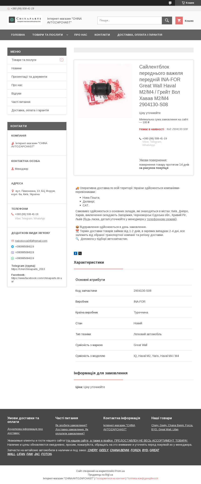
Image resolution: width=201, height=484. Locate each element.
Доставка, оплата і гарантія (139, 34)
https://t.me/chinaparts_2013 (28, 269)
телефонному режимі (161, 219)
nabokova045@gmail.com (31, 240)
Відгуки (16, 93)
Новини (16, 68)
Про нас (80, 34)
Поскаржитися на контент (110, 478)
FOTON (46, 454)
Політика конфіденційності (142, 478)
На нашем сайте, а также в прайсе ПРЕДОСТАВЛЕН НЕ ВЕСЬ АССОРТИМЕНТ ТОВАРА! (127, 440)
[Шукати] (167, 20)
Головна (18, 34)
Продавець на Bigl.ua (100, 474)
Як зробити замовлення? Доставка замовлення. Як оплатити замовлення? (71, 429)
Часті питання (20, 102)
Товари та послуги (47, 34)
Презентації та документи (29, 76)
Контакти (102, 34)
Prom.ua (120, 471)
